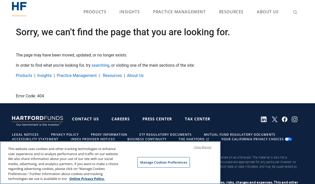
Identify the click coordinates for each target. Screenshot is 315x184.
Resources (231, 12)
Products (94, 12)
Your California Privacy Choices (256, 139)
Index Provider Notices (93, 139)
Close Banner (203, 147)
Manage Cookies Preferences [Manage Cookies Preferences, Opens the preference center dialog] (163, 162)
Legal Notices (25, 134)
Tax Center (197, 118)
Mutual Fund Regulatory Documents (239, 134)
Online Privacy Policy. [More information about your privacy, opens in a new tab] (87, 179)
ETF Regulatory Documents (165, 134)
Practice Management (179, 12)
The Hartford (194, 139)
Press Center (157, 118)
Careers (121, 118)
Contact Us (85, 118)
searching (101, 65)
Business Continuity (146, 139)
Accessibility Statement (35, 139)
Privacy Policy (65, 134)
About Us (268, 12)
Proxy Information (109, 134)
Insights (129, 12)
